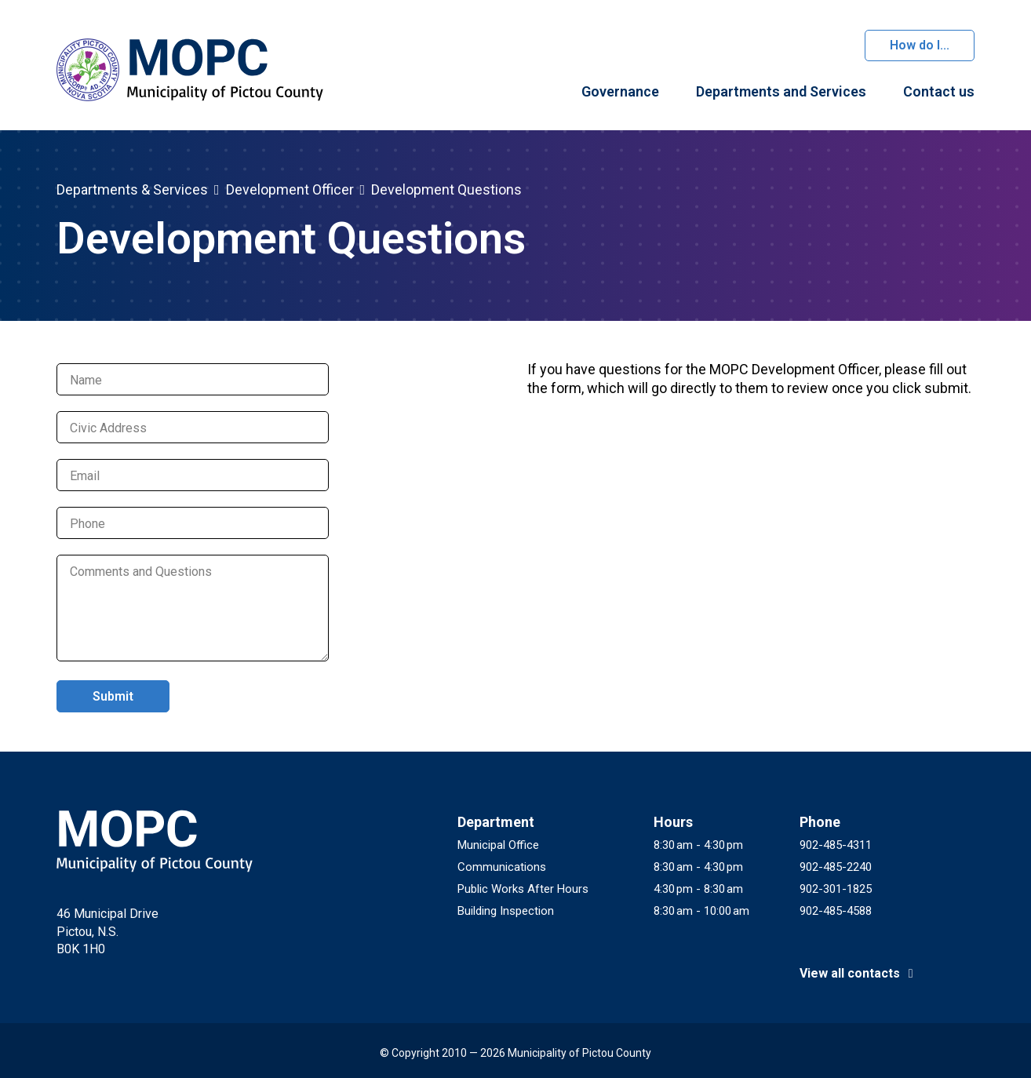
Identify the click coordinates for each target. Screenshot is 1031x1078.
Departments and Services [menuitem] (781, 91)
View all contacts (859, 973)
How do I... (919, 45)
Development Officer (290, 190)
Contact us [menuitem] (939, 91)
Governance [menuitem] (620, 91)
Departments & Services (132, 190)
